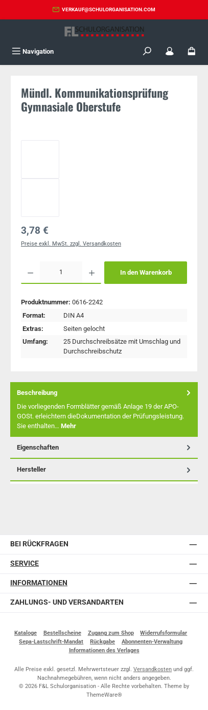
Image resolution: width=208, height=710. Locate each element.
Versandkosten (152, 669)
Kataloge (25, 633)
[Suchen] (147, 51)
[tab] (104, 409)
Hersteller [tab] (105, 469)
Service (24, 563)
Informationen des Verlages (104, 650)
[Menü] (32, 51)
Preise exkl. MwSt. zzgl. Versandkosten (71, 243)
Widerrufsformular (163, 633)
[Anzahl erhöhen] (91, 272)
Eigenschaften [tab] (105, 447)
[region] (104, 178)
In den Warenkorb (146, 272)
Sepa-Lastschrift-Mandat (51, 641)
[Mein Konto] (169, 51)
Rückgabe (102, 641)
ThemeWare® (104, 695)
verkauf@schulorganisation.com (108, 9)
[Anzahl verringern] (30, 272)
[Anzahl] (61, 272)
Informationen (38, 583)
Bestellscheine (62, 633)
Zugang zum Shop (111, 633)
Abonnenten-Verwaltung (152, 641)
